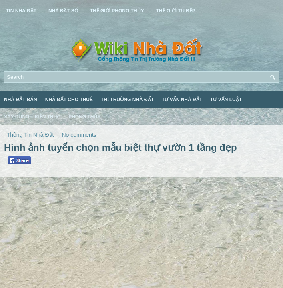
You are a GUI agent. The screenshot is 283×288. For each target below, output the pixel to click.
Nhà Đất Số (63, 11)
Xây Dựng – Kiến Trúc (32, 117)
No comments (79, 135)
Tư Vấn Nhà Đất (182, 99)
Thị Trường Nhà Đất (127, 99)
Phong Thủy (84, 117)
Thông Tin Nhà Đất (30, 135)
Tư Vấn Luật (226, 99)
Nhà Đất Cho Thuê (69, 99)
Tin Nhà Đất (21, 11)
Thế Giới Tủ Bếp (175, 11)
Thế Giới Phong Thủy (117, 11)
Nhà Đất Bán (20, 99)
